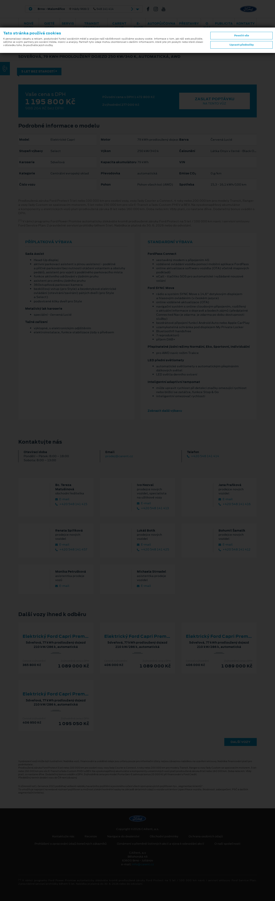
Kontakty (245, 23)
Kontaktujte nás (63, 836)
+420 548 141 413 (153, 508)
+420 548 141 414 (203, 456)
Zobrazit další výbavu (165, 411)
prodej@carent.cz (119, 456)
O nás (207, 25)
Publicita (224, 23)
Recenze (91, 836)
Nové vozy (29, 25)
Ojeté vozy (49, 25)
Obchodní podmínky (164, 836)
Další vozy (241, 742)
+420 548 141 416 (234, 504)
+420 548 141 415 (71, 504)
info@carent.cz (143, 864)
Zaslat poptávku (214, 101)
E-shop (138, 25)
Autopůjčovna (161, 23)
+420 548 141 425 (153, 549)
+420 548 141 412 (234, 549)
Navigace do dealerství (123, 836)
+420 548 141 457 (71, 549)
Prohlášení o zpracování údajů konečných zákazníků (71, 844)
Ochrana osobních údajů (206, 836)
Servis (68, 23)
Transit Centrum (91, 25)
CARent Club (119, 25)
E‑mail (62, 499)
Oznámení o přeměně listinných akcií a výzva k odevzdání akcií (160, 844)
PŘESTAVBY (189, 23)
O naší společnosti (227, 844)
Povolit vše (241, 35)
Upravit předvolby (241, 44)
